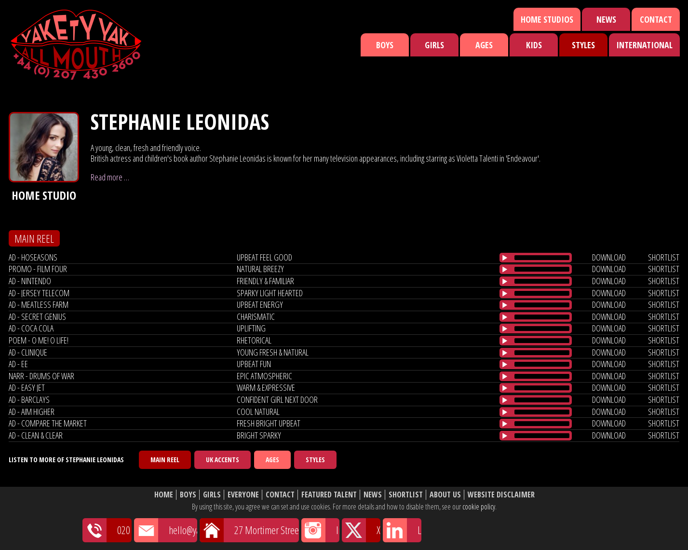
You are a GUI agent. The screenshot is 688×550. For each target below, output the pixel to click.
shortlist (663, 257)
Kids (534, 45)
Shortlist (406, 495)
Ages (484, 45)
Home (163, 495)
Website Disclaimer (501, 495)
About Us (445, 495)
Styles (583, 45)
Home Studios (547, 19)
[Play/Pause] (505, 257)
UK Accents (222, 459)
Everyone (243, 495)
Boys (384, 45)
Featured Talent (329, 495)
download (609, 257)
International (644, 45)
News (606, 19)
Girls (434, 45)
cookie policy (478, 506)
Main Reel (164, 459)
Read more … (110, 177)
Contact (656, 19)
